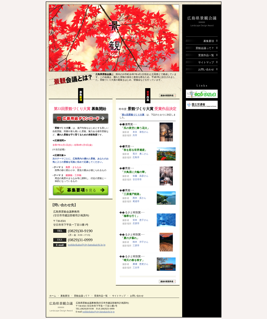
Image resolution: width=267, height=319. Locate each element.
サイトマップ (119, 295)
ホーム (52, 295)
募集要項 (65, 295)
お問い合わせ (136, 295)
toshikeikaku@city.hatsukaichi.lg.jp (86, 244)
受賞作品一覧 (101, 295)
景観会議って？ (82, 295)
